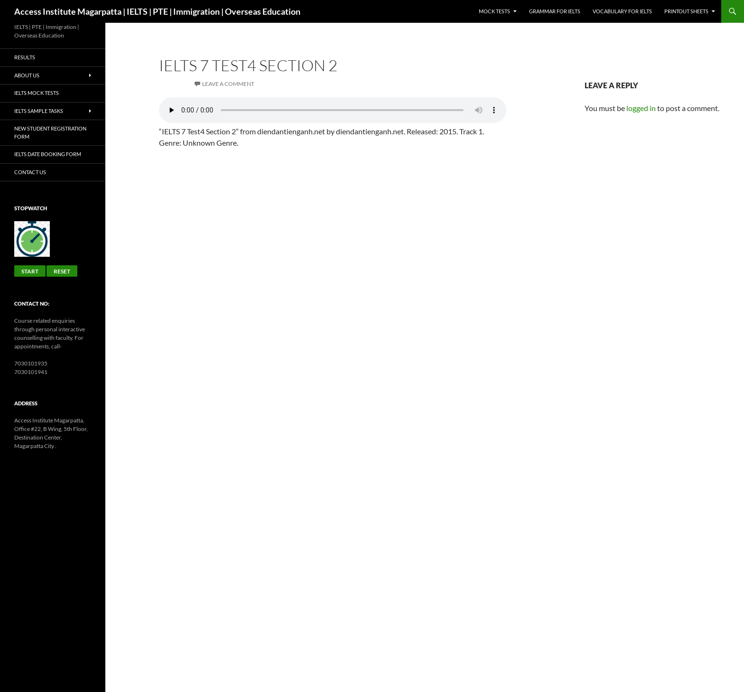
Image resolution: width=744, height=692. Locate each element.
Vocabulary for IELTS (622, 11)
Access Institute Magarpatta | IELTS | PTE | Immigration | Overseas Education (157, 11)
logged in (641, 107)
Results (24, 57)
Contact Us (30, 172)
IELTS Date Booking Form (47, 154)
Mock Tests (494, 11)
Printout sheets (686, 11)
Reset (62, 271)
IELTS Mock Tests (36, 93)
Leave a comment (228, 83)
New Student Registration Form (50, 132)
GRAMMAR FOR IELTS (554, 11)
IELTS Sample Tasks (38, 111)
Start (29, 271)
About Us (26, 75)
